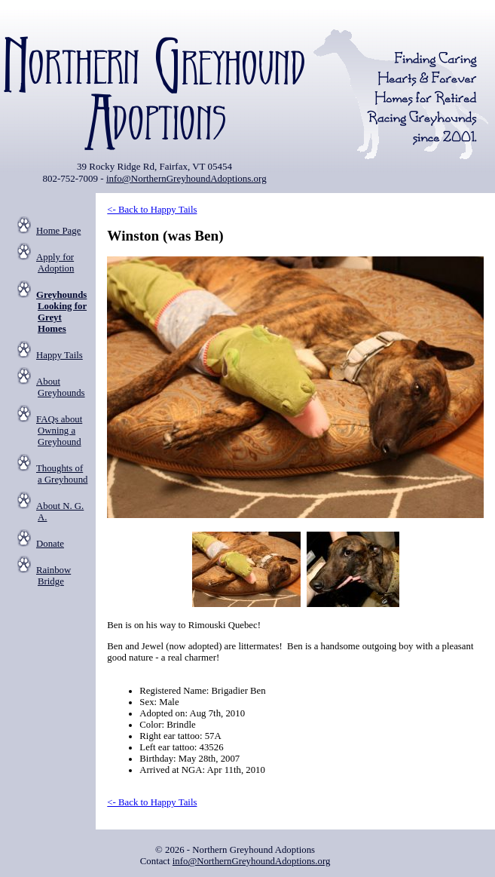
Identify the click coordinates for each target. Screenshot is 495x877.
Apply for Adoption (55, 263)
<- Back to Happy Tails (152, 209)
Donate (50, 543)
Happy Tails (59, 355)
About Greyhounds (60, 387)
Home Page (58, 230)
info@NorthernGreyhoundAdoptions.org (186, 178)
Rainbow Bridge (53, 576)
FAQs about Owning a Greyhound (59, 430)
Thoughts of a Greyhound (61, 474)
